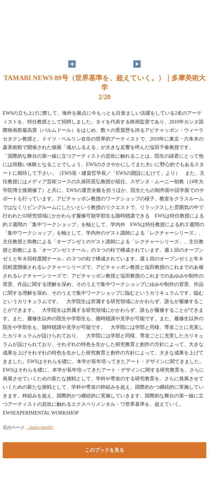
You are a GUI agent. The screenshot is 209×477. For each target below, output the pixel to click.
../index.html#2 (40, 427)
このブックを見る (104, 450)
